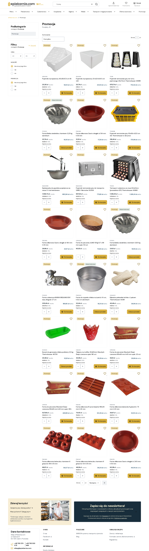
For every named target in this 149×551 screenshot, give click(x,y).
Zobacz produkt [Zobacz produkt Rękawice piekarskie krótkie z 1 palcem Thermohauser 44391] (133, 312)
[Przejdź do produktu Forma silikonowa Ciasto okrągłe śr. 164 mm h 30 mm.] (57, 222)
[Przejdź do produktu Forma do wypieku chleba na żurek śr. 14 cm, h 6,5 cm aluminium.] (91, 277)
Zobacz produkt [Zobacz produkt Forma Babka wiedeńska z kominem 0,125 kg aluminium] (133, 257)
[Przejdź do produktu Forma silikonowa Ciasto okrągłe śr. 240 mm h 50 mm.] (125, 441)
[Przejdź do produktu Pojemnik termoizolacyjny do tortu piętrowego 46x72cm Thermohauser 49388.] (125, 58)
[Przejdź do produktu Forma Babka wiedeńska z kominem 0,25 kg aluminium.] (57, 113)
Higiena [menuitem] (73, 12)
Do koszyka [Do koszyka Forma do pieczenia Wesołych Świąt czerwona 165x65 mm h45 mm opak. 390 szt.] (66, 421)
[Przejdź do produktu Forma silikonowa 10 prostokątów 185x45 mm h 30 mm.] (91, 387)
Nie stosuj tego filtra (20, 66)
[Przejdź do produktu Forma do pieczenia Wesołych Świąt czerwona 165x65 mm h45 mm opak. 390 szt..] (57, 387)
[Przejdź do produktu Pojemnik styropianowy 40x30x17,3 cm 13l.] (57, 58)
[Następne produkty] (94, 483)
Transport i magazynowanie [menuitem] (104, 12)
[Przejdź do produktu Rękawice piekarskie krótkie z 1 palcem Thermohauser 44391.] (125, 277)
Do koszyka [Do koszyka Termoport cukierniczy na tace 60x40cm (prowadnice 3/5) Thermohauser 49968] (134, 202)
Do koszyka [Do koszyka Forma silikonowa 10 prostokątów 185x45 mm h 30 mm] (100, 421)
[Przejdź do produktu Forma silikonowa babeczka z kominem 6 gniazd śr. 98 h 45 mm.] (57, 441)
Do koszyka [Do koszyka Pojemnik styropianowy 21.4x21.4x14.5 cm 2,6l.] (100, 93)
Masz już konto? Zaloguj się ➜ (20, 512)
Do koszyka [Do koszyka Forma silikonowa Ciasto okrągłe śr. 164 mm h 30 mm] (66, 257)
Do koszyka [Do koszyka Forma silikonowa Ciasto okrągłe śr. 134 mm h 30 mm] (100, 148)
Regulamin (105, 516)
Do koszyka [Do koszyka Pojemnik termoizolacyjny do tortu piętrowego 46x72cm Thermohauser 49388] (134, 93)
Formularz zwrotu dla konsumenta (121, 537)
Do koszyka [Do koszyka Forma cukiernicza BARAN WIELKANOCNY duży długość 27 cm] (66, 312)
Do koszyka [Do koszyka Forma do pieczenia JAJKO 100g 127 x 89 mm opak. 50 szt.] (100, 257)
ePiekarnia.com (12, 18)
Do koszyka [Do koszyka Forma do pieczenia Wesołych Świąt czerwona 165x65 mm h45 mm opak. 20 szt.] (134, 366)
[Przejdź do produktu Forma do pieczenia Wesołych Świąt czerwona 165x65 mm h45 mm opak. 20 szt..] (125, 332)
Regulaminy (113, 540)
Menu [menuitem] (13, 12)
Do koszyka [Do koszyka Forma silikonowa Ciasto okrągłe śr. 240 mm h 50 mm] (134, 476)
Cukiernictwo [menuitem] (43, 12)
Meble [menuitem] (85, 12)
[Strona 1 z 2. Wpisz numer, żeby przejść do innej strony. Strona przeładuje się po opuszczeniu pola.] (137, 37)
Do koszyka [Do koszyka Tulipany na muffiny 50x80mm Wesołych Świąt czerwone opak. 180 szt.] (100, 366)
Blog (77, 537)
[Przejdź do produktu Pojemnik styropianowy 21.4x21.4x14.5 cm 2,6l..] (91, 58)
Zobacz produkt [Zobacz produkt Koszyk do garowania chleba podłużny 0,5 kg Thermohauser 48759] (66, 366)
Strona (133, 37)
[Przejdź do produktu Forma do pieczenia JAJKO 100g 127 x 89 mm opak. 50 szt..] (91, 222)
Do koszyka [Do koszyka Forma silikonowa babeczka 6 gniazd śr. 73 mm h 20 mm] (134, 421)
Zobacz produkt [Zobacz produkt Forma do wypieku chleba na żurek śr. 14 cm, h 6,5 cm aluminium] (100, 312)
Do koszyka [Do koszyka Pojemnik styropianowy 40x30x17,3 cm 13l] (66, 93)
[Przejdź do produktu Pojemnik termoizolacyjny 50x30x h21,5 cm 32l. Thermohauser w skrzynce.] (125, 113)
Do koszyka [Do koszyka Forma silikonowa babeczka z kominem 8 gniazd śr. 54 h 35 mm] (100, 476)
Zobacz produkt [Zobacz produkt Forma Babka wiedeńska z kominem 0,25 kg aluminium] (66, 148)
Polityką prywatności (120, 518)
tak (15, 70)
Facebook (46, 537)
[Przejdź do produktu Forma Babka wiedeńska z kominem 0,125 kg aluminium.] (125, 222)
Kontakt (45, 540)
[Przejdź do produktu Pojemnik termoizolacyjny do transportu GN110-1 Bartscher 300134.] (91, 168)
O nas (45, 533)
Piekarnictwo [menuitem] (27, 12)
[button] (96, 4)
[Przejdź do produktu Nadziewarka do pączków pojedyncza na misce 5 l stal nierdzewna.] (57, 168)
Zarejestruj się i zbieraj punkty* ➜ (21, 508)
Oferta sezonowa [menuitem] (127, 12)
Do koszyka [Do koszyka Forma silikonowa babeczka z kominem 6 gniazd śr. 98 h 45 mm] (66, 476)
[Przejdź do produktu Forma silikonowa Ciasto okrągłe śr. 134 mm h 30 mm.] (91, 113)
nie (15, 73)
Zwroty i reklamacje (116, 533)
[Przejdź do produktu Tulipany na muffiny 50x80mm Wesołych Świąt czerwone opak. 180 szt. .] (91, 332)
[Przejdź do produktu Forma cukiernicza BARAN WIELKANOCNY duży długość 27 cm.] (57, 277)
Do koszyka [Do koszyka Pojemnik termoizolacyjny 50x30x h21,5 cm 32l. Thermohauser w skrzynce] (134, 148)
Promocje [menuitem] (142, 12)
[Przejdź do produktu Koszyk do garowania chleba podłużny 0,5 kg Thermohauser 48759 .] (57, 332)
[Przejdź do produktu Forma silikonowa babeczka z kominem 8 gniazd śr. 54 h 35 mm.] (91, 441)
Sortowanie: (46, 35)
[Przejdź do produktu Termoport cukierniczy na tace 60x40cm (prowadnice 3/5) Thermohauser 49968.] (125, 168)
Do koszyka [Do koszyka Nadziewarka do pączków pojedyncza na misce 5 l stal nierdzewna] (66, 202)
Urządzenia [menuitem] (59, 12)
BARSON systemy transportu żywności (89, 533)
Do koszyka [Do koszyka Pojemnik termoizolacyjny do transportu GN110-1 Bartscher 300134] (100, 202)
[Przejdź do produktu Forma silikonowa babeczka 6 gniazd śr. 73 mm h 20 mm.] (125, 387)
